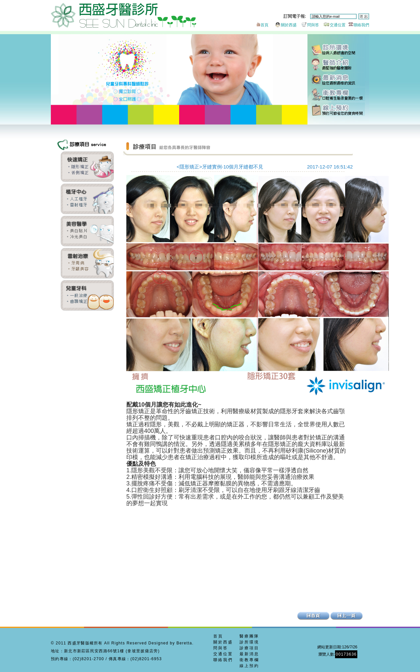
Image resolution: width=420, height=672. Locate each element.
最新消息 (338, 79)
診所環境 (338, 50)
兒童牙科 (87, 295)
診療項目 (249, 648)
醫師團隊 (338, 65)
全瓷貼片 (87, 231)
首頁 (261, 25)
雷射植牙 (87, 199)
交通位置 (333, 25)
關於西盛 (283, 25)
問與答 (308, 25)
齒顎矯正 (87, 166)
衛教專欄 (338, 94)
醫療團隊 (249, 636)
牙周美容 (87, 263)
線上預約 (338, 109)
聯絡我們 (357, 25)
